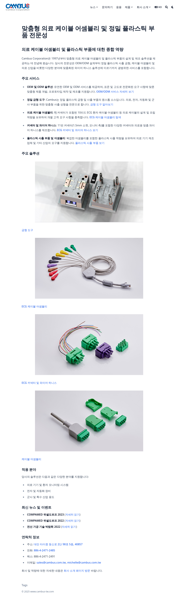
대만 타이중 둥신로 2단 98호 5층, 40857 (58, 544)
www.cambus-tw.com (42, 591)
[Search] (166, 7)
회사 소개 (142, 7)
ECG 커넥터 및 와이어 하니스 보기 (77, 130)
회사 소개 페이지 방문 (77, 570)
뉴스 (93, 7)
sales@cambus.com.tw (51, 562)
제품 (127, 7)
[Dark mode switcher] (172, 7)
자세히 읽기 (72, 514)
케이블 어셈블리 (82, 426)
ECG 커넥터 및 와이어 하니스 (82, 349)
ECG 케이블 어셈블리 (82, 273)
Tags (25, 585)
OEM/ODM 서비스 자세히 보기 (115, 91)
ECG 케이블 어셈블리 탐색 (105, 117)
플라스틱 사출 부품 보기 (89, 143)
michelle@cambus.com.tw (84, 562)
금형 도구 (82, 196)
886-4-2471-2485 (44, 550)
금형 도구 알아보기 (101, 104)
